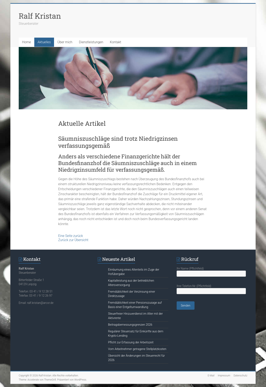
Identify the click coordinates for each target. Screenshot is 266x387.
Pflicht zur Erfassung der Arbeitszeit (130, 342)
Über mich (64, 42)
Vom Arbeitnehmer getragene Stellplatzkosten (137, 349)
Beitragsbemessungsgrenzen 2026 (130, 324)
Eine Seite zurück (70, 236)
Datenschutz (240, 375)
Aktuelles (44, 42)
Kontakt (115, 42)
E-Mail (211, 375)
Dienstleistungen (91, 42)
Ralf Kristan (40, 16)
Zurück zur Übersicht (73, 240)
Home (26, 42)
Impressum (224, 375)
